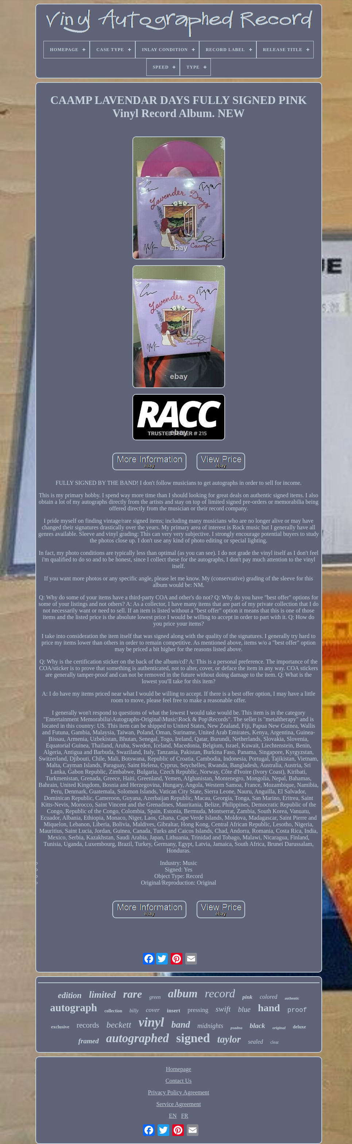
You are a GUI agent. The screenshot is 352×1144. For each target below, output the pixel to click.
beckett (119, 1024)
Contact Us (179, 1081)
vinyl (151, 1022)
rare (132, 994)
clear (274, 1042)
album (183, 993)
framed (88, 1041)
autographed (137, 1038)
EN (173, 1116)
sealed (255, 1042)
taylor (229, 1039)
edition (70, 995)
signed (193, 1038)
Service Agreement (178, 1104)
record (220, 993)
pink (247, 997)
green (154, 997)
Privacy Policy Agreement (178, 1092)
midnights (210, 1025)
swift (223, 1008)
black (257, 1025)
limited (102, 994)
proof (297, 1010)
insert (174, 1010)
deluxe (299, 1026)
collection (113, 1010)
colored (268, 997)
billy (134, 1010)
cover (153, 1009)
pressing (197, 1009)
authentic (292, 998)
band (180, 1024)
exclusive (60, 1026)
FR (184, 1116)
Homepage (178, 1069)
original (279, 1027)
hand (269, 1007)
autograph (73, 1007)
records (88, 1025)
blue (244, 1009)
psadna (236, 1027)
